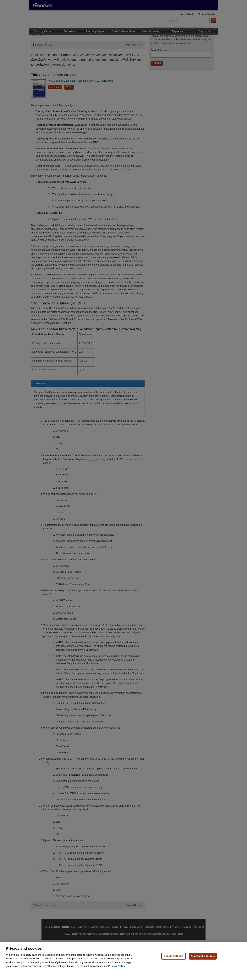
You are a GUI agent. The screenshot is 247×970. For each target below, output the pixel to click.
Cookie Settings (173, 956)
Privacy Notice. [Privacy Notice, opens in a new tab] (117, 966)
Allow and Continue (203, 956)
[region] (123, 956)
